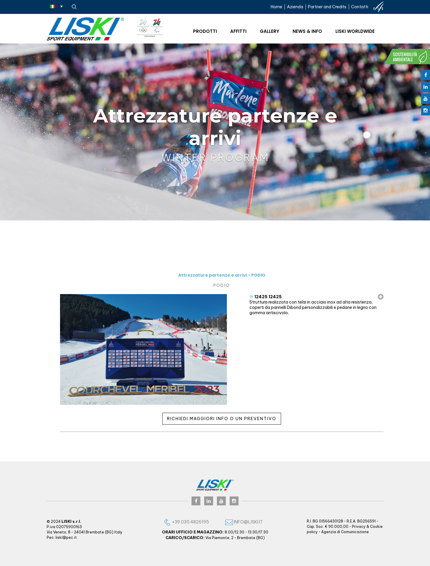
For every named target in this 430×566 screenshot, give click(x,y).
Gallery (269, 31)
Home (276, 6)
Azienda (295, 6)
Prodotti (205, 31)
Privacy (359, 526)
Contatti (359, 6)
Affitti (238, 31)
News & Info (307, 31)
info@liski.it (244, 522)
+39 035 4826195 (186, 522)
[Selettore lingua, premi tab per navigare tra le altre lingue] (56, 6)
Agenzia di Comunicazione (345, 532)
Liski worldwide (355, 31)
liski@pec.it (66, 537)
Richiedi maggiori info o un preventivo (221, 418)
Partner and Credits (327, 6)
